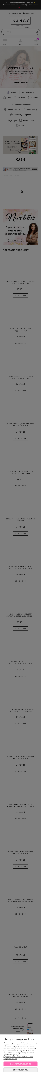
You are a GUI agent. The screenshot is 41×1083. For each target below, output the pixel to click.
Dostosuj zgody (20, 1070)
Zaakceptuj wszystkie (20, 1064)
